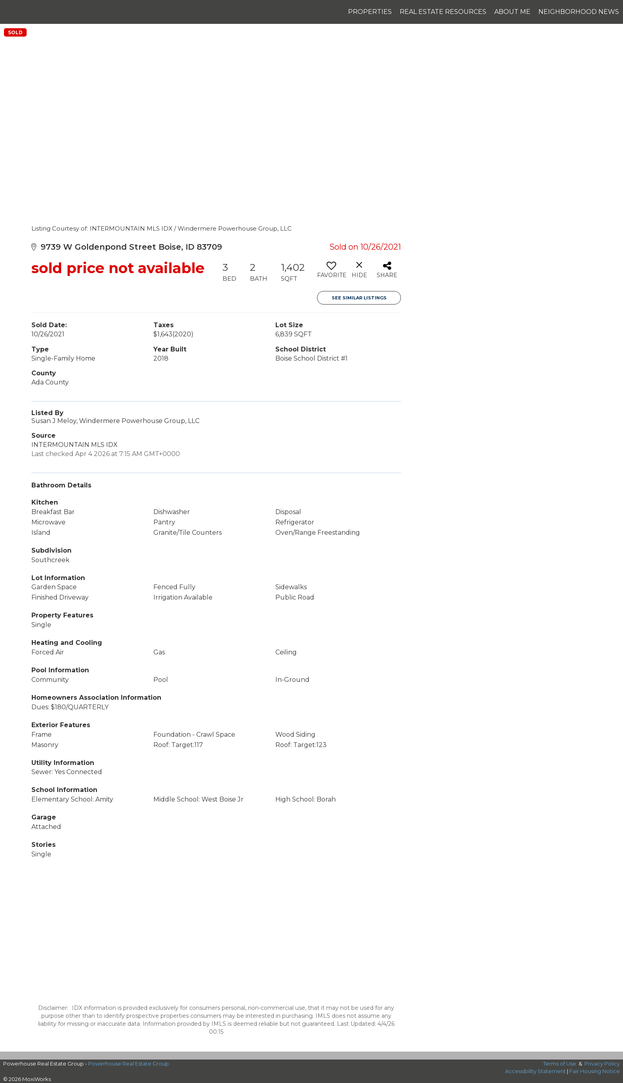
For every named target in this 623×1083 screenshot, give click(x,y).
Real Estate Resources (443, 12)
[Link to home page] (10, 12)
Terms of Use (559, 1063)
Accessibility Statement (535, 1071)
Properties (370, 12)
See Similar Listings (359, 298)
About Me (512, 12)
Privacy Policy (602, 1063)
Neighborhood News (578, 12)
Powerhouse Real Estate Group (128, 1063)
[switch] (331, 273)
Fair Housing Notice (594, 1071)
